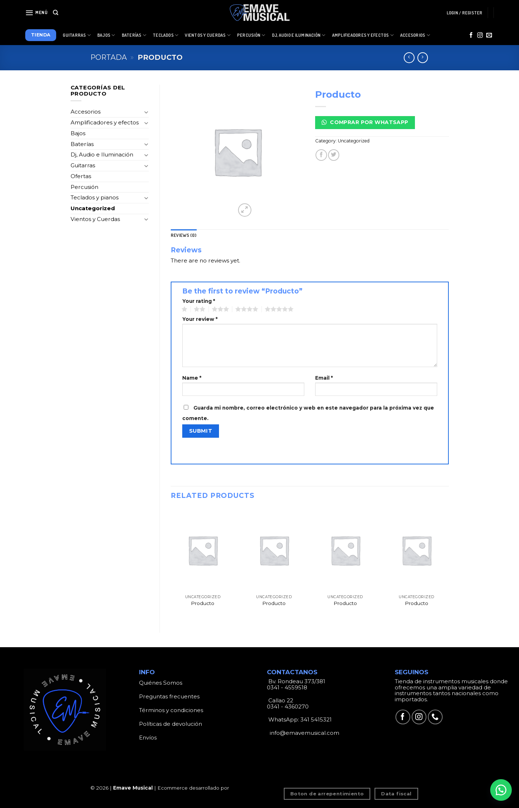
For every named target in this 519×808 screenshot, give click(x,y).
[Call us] (435, 717)
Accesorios (415, 35)
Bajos (106, 35)
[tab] (184, 235)
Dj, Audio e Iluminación (299, 35)
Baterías (134, 35)
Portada (108, 57)
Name (191, 378)
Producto (202, 603)
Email (324, 378)
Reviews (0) (184, 235)
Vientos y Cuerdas (208, 35)
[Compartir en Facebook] (321, 154)
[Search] (55, 12)
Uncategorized (93, 208)
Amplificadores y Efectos (363, 35)
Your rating (198, 301)
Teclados (165, 35)
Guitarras (77, 35)
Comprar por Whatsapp (365, 122)
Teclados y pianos (94, 197)
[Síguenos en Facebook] (471, 35)
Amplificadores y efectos (105, 122)
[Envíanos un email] (489, 35)
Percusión (251, 35)
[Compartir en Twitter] (333, 154)
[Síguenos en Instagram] (480, 35)
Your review (200, 319)
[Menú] (36, 12)
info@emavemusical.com (303, 732)
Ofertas (81, 176)
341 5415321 (316, 719)
